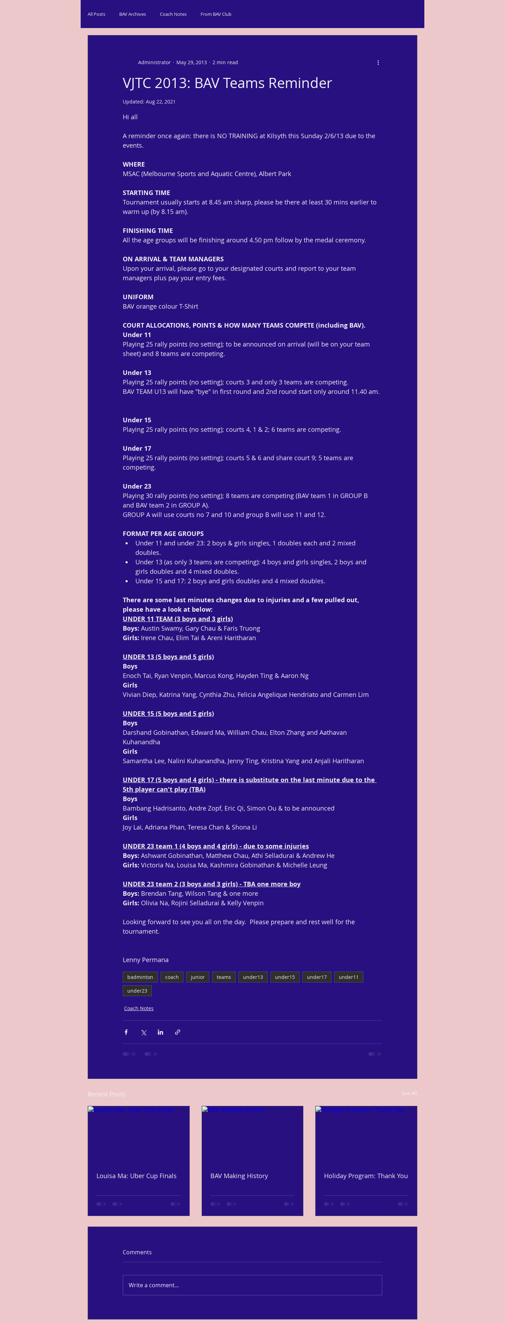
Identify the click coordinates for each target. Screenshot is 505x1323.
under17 (317, 977)
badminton (140, 977)
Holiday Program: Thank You (366, 1175)
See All (409, 1093)
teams (224, 977)
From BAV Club (216, 14)
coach (172, 977)
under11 (349, 977)
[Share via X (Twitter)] (143, 1032)
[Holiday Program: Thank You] (366, 1134)
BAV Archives (132, 14)
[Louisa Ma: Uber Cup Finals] (138, 1134)
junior (198, 977)
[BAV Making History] (252, 1134)
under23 (137, 990)
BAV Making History (239, 1175)
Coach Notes (173, 14)
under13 (253, 977)
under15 (285, 977)
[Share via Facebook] (126, 1032)
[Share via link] (177, 1032)
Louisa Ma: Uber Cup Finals (136, 1175)
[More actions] (378, 62)
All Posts (96, 14)
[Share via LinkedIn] (160, 1032)
